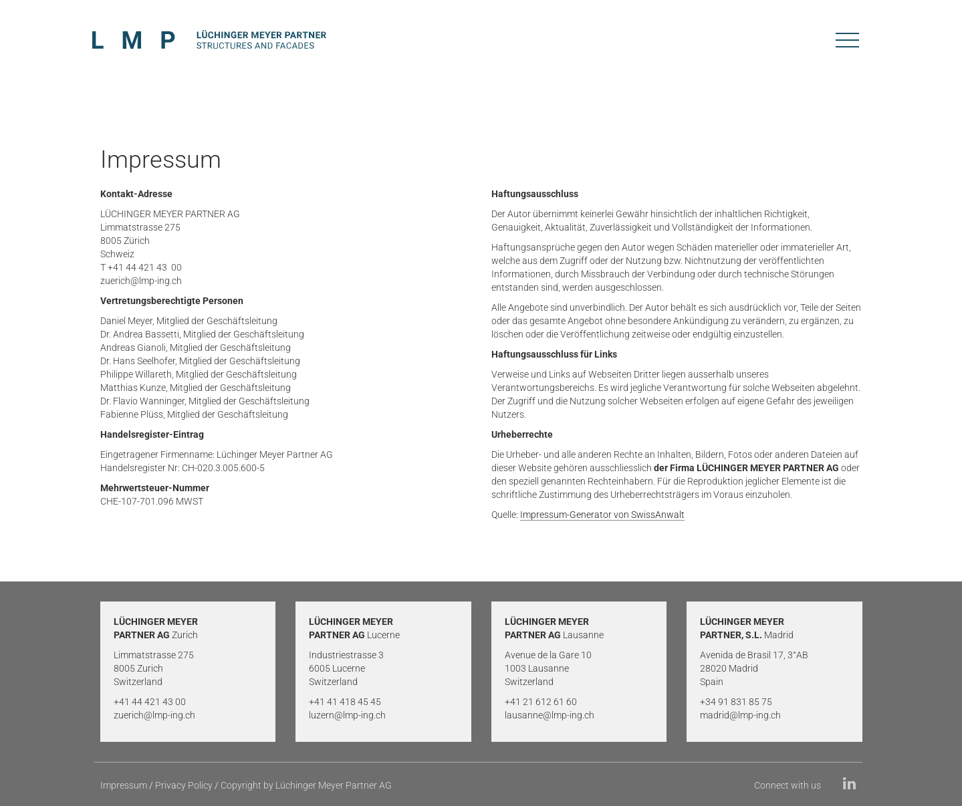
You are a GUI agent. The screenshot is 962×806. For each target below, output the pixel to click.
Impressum (123, 785)
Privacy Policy (184, 785)
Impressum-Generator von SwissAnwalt (602, 514)
